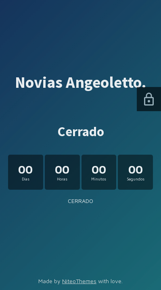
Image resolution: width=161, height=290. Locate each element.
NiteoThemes (79, 281)
